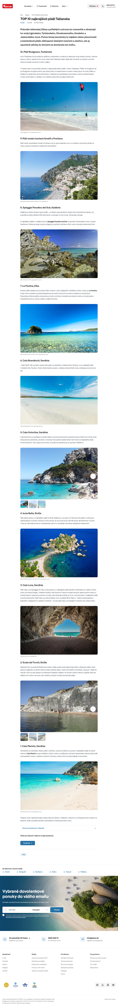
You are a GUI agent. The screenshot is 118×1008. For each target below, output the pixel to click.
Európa (22, 23)
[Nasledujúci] (93, 476)
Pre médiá (93, 964)
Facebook (27, 843)
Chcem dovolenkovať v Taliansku (33, 828)
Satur (64, 6)
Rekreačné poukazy (67, 968)
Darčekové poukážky (38, 961)
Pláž (23, 854)
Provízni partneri (95, 961)
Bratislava (37, 872)
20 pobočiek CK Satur (19, 938)
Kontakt (4, 971)
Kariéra (4, 964)
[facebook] (97, 985)
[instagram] (108, 985)
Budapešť (21, 872)
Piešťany (82, 872)
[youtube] (113, 985)
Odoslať (57, 910)
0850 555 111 (53, 938)
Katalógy (64, 971)
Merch (63, 974)
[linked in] (102, 985)
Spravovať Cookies (110, 999)
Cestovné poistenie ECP (40, 958)
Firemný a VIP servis (38, 968)
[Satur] (7, 6)
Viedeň (6, 872)
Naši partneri (94, 968)
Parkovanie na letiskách (39, 964)
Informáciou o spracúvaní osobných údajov (16, 917)
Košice (53, 872)
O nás (4, 958)
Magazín (5, 968)
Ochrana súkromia (66, 961)
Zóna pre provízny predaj (98, 958)
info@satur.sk (93, 938)
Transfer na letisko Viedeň (40, 971)
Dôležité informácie (67, 958)
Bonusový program (67, 964)
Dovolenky (28, 6)
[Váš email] (16, 909)
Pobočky (5, 961)
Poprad (67, 872)
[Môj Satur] (93, 6)
